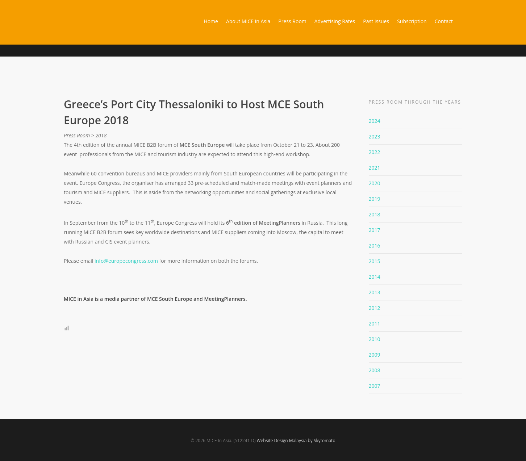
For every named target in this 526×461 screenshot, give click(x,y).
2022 (374, 152)
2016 (374, 245)
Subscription (412, 21)
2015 (374, 261)
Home (211, 21)
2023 (374, 136)
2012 (374, 307)
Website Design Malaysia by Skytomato (296, 440)
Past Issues (376, 21)
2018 (374, 214)
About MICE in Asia (248, 21)
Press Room (292, 21)
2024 (374, 120)
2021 (374, 167)
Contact (444, 21)
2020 (374, 183)
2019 (374, 198)
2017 (374, 230)
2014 (374, 276)
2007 (374, 385)
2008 (374, 370)
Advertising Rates (334, 21)
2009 (374, 354)
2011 (374, 323)
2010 (374, 339)
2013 (374, 292)
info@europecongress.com (126, 260)
